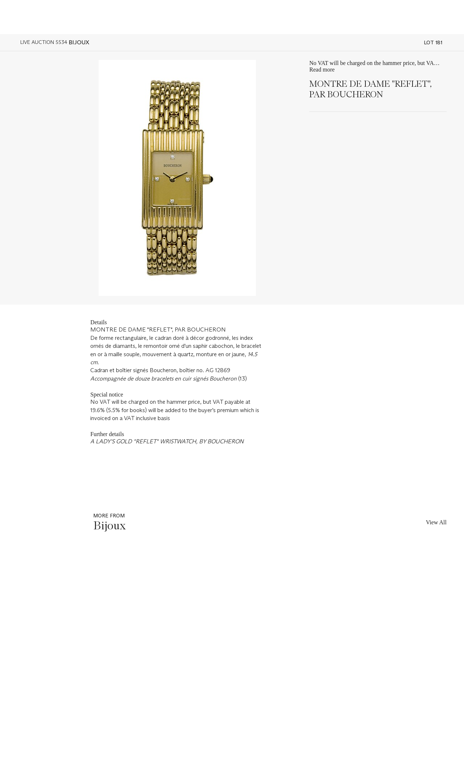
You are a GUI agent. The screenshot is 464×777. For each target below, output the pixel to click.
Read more (322, 69)
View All (436, 522)
